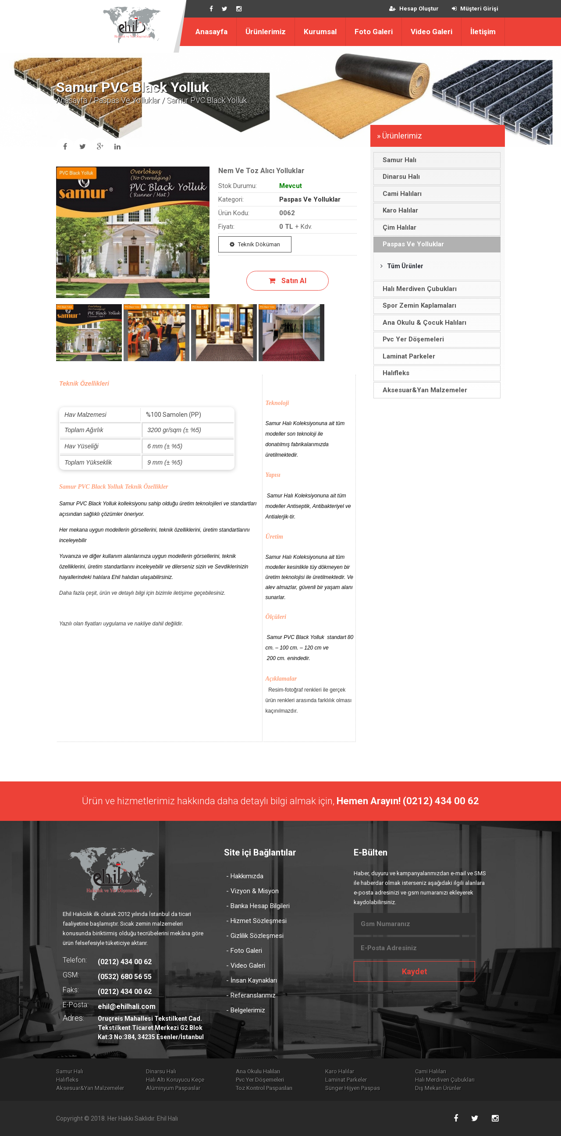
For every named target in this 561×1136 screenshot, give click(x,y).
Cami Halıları (430, 1071)
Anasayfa (211, 31)
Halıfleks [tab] (393, 373)
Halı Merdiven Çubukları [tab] (417, 289)
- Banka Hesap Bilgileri (258, 906)
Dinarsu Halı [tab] (398, 177)
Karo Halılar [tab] (398, 210)
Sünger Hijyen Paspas (352, 1088)
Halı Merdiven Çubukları (445, 1079)
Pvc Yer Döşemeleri (260, 1079)
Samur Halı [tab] (397, 160)
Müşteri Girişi (475, 8)
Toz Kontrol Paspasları (264, 1088)
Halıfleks (67, 1079)
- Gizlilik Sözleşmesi (255, 936)
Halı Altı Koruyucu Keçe (175, 1079)
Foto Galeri (374, 31)
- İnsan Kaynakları (251, 980)
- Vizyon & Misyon (252, 891)
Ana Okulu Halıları (258, 1071)
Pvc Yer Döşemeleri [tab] (410, 339)
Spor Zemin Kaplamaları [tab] (417, 305)
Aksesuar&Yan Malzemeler (90, 1088)
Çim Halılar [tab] (397, 227)
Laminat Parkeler (346, 1079)
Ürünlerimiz (265, 31)
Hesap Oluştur (414, 8)
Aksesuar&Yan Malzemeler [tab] (422, 390)
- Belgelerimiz (245, 1010)
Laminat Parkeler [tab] (406, 356)
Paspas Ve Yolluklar (127, 100)
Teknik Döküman (255, 244)
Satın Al (287, 281)
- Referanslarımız (251, 995)
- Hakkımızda (244, 876)
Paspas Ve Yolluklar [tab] (410, 244)
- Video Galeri (245, 965)
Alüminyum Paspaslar (173, 1088)
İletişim (483, 31)
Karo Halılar (339, 1071)
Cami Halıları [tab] (399, 194)
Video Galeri (431, 31)
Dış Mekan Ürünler (438, 1088)
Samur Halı (69, 1071)
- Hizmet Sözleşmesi (256, 921)
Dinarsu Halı (161, 1071)
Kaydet (414, 971)
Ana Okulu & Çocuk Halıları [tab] (422, 323)
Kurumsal (320, 31)
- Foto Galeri (244, 951)
